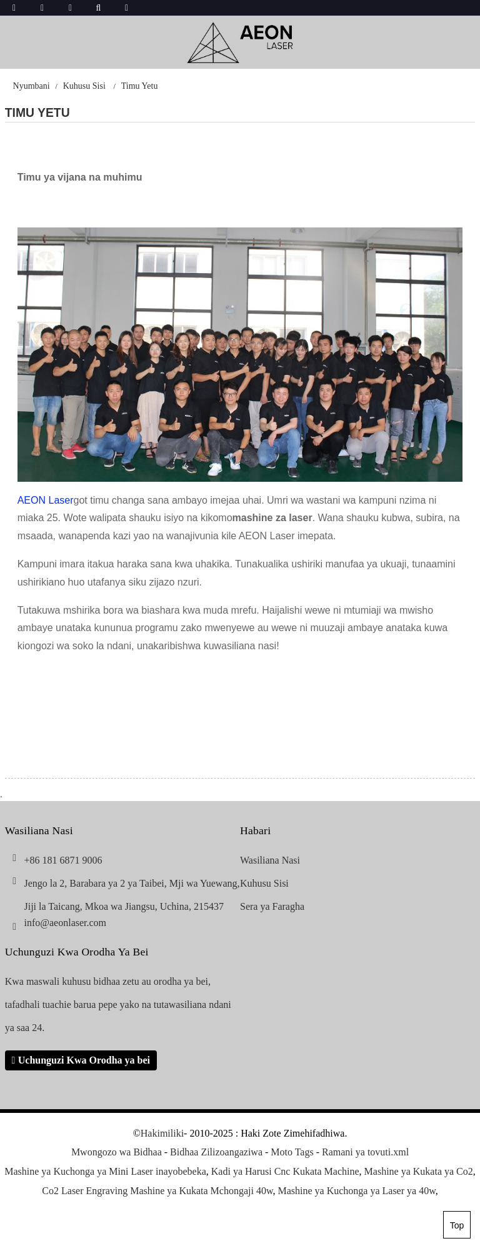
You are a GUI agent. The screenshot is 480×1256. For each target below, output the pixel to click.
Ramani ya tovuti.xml (365, 1152)
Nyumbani (31, 86)
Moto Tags (292, 1152)
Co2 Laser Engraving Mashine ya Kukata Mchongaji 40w (157, 1190)
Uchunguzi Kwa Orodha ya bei (84, 1060)
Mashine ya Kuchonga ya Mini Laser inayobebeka (105, 1171)
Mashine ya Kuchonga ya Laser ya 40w (356, 1190)
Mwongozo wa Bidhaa (116, 1152)
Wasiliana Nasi (270, 860)
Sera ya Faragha (272, 906)
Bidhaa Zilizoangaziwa (216, 1152)
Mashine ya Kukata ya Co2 (418, 1171)
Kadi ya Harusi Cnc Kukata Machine (285, 1171)
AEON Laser (46, 500)
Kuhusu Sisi (84, 86)
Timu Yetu (139, 86)
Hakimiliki (162, 1133)
